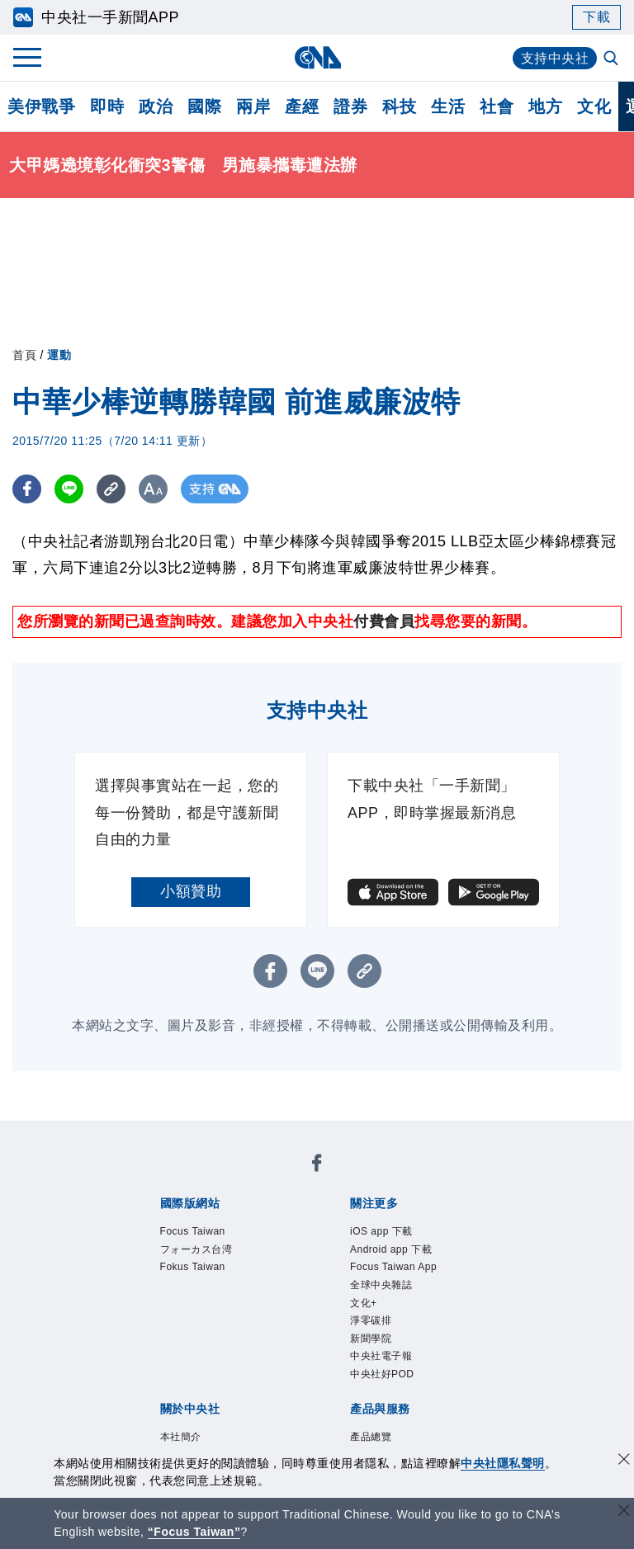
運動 (59, 354)
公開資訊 (279, 1312)
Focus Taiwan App (402, 1223)
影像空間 (279, 1379)
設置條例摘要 (356, 1312)
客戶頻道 (218, 1379)
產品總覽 (157, 1379)
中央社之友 (180, 1401)
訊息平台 (340, 1379)
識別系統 (218, 1312)
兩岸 (253, 106)
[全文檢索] (612, 59)
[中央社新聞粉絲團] (132, 1134)
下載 (596, 17)
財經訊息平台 (417, 1379)
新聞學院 (319, 1245)
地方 (545, 106)
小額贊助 (190, 891)
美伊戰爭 (41, 106)
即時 (107, 106)
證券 (350, 106)
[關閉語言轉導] (624, 1512)
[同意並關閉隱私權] (624, 1461)
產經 (302, 106)
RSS (235, 1401)
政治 (156, 106)
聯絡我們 (325, 1334)
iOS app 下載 (173, 1223)
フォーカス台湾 (275, 1178)
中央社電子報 (396, 1245)
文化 (594, 106)
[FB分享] (26, 489)
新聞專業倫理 (448, 1312)
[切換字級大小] (153, 489)
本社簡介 (157, 1312)
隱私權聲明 (257, 1334)
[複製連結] (111, 489)
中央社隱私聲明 (503, 1463)
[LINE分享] (68, 489)
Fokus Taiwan (377, 1178)
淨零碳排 (258, 1245)
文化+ (208, 1245)
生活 (448, 106)
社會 (496, 106)
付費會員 (383, 621)
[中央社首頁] (317, 57)
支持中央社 (555, 58)
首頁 (24, 354)
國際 (204, 106)
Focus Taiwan (175, 1178)
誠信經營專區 (173, 1334)
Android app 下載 (278, 1223)
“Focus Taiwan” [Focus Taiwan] (194, 1531)
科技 (399, 106)
